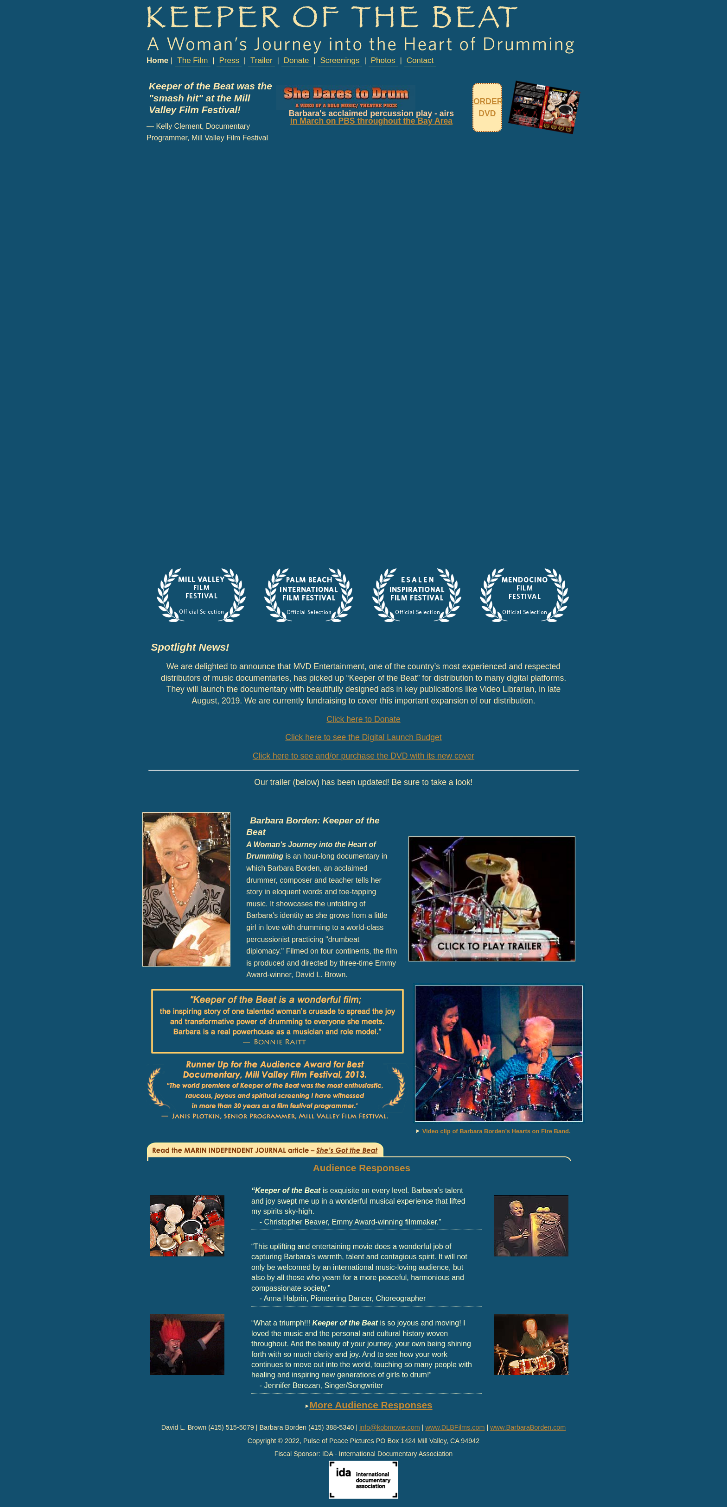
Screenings (340, 60)
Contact (420, 60)
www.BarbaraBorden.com (528, 1427)
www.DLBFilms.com (455, 1427)
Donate (296, 60)
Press (229, 60)
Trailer (261, 60)
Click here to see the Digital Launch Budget (363, 737)
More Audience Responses (371, 1405)
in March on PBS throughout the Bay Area (371, 121)
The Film (192, 60)
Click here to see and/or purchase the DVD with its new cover (363, 755)
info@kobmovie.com (389, 1427)
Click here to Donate (363, 719)
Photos (383, 60)
